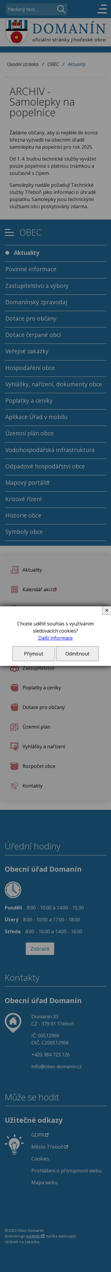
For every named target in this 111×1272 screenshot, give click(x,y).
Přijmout (33, 653)
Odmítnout (77, 653)
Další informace (55, 638)
